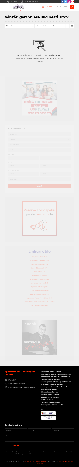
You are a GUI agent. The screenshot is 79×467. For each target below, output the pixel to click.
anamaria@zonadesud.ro (30, 1)
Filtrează (9, 26)
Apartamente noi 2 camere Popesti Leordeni (56, 374)
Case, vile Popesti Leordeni (50, 379)
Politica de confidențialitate (51, 402)
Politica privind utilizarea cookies (52, 405)
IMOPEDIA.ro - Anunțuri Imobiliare (36, 461)
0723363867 (12, 1)
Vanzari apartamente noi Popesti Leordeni (56, 381)
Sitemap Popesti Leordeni (50, 392)
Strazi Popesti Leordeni (49, 389)
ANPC (43, 409)
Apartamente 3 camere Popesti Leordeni (55, 376)
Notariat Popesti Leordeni (50, 394)
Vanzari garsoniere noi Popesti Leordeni (55, 387)
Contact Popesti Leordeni (50, 397)
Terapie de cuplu (47, 399)
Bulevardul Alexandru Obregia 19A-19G (21, 387)
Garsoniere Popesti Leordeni (51, 371)
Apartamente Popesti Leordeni (52, 384)
